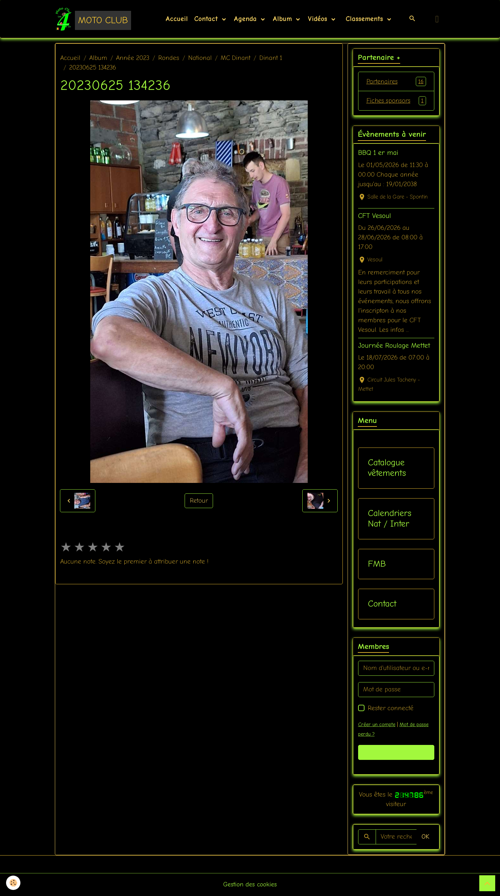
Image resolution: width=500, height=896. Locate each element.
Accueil (176, 19)
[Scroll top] (487, 883)
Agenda (246, 19)
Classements (364, 19)
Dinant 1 (270, 58)
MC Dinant (235, 58)
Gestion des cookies (250, 884)
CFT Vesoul (374, 216)
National (200, 58)
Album (283, 19)
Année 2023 (132, 58)
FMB (377, 564)
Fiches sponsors (396, 101)
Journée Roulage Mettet (394, 346)
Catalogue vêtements (387, 468)
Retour (198, 501)
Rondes (168, 58)
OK (425, 837)
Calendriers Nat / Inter (389, 518)
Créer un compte (376, 725)
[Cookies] (13, 883)
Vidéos (319, 19)
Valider (396, 752)
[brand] (93, 19)
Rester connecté (391, 708)
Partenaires (396, 81)
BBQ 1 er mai (378, 153)
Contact (207, 19)
